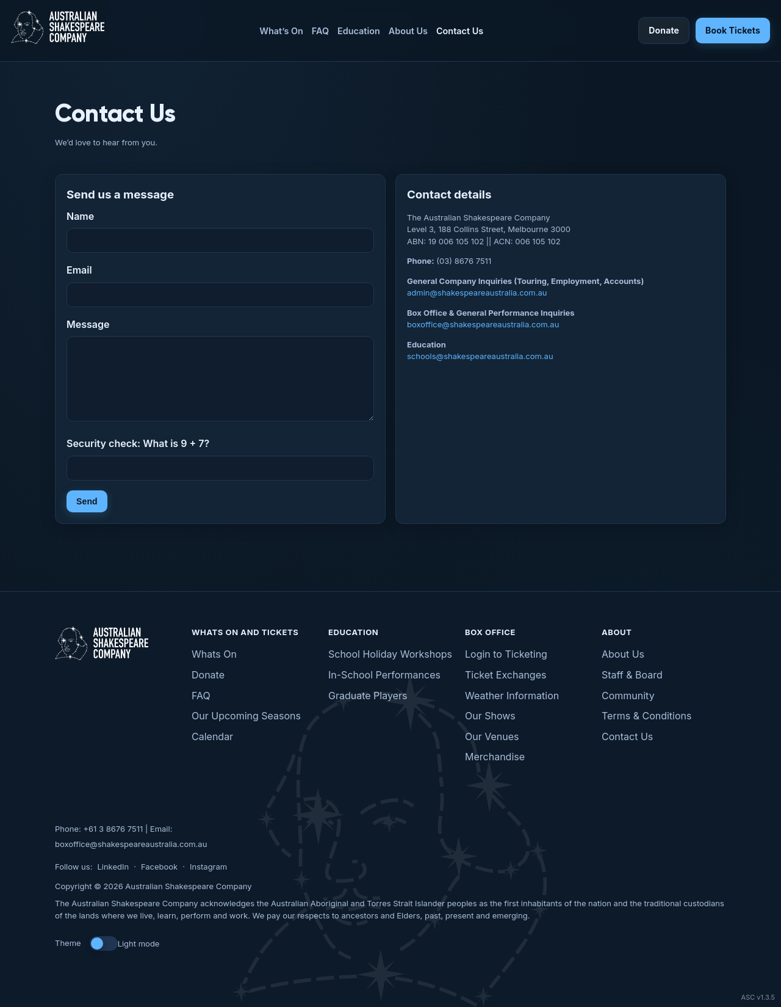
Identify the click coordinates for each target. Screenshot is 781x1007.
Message (88, 324)
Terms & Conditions (646, 716)
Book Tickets (732, 30)
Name (80, 216)
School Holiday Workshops (390, 654)
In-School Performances (384, 675)
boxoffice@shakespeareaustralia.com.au (483, 324)
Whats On (214, 654)
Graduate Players (367, 695)
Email (79, 270)
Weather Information (512, 695)
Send (87, 501)
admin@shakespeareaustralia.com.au (477, 292)
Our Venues (492, 736)
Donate (664, 30)
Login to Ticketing (506, 654)
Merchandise (495, 757)
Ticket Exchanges (505, 675)
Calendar (212, 736)
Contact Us (459, 31)
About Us (408, 31)
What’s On (281, 31)
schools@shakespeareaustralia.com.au (480, 356)
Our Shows (490, 716)
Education (358, 31)
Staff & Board (632, 675)
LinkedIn (113, 866)
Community (628, 695)
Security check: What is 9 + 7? (138, 443)
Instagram (208, 866)
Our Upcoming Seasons (246, 716)
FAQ (320, 31)
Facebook (159, 866)
